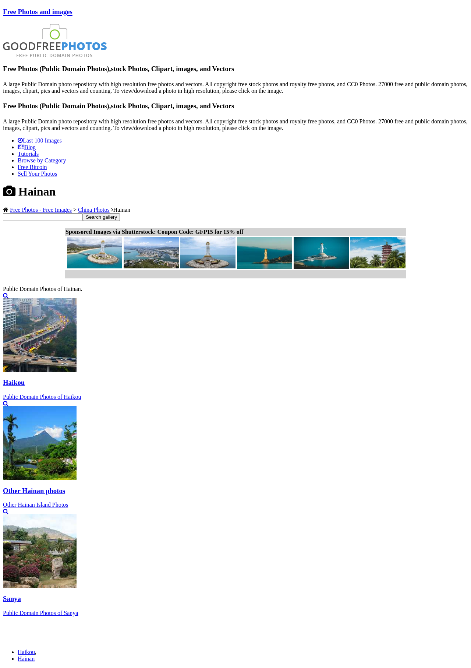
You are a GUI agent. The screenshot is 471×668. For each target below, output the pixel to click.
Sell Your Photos (37, 173)
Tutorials (28, 154)
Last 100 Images (40, 140)
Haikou (26, 652)
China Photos (94, 210)
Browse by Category (42, 160)
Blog (27, 147)
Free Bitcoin (32, 167)
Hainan (26, 658)
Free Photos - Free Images (41, 210)
